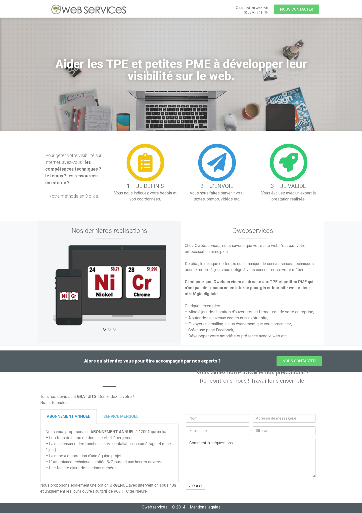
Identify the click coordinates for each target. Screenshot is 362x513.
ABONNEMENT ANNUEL (68, 416)
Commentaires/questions (250, 458)
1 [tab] (104, 329)
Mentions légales (205, 507)
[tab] (68, 416)
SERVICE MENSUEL (121, 416)
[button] (296, 9)
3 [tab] (114, 329)
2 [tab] (109, 329)
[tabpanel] (109, 285)
